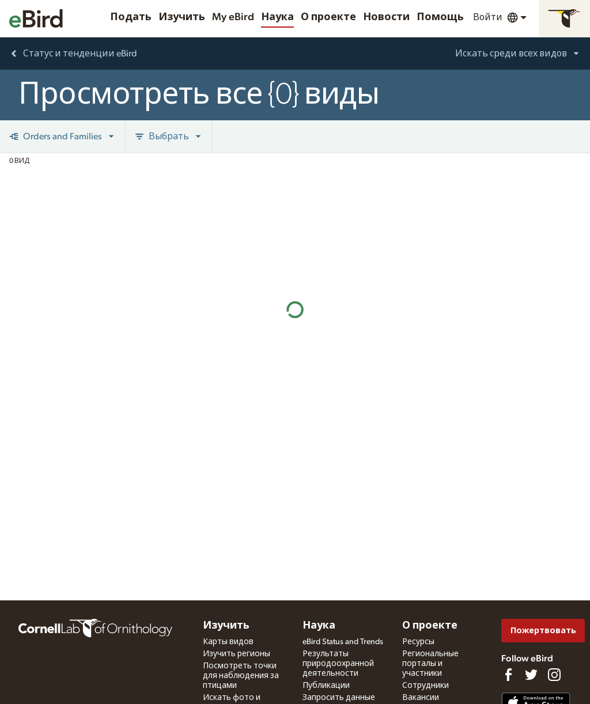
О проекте (328, 17)
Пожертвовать (543, 630)
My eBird (233, 17)
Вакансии (420, 698)
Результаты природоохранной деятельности (338, 664)
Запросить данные (338, 698)
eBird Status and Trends (342, 642)
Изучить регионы (236, 654)
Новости (386, 17)
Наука (277, 17)
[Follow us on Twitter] (531, 675)
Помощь (440, 17)
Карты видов (228, 642)
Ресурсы (418, 642)
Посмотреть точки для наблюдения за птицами (241, 676)
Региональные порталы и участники (430, 664)
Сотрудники (425, 686)
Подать (131, 17)
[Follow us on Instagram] (554, 675)
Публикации (326, 686)
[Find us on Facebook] (508, 675)
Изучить (181, 17)
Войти (487, 17)
